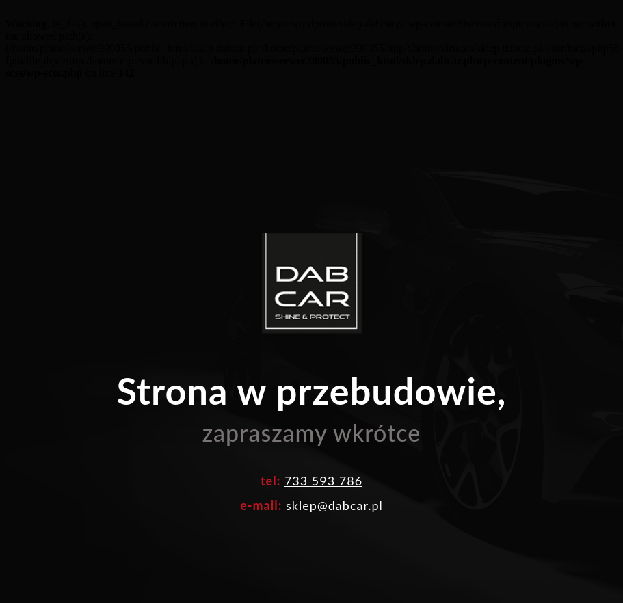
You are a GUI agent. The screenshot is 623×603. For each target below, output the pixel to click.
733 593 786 (323, 480)
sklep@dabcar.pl (334, 505)
